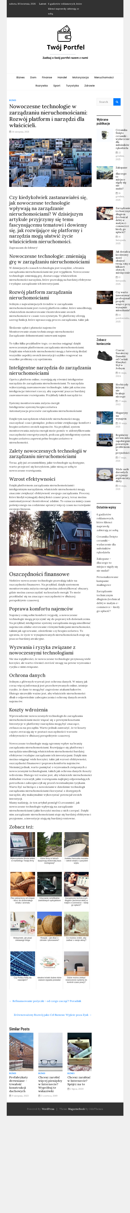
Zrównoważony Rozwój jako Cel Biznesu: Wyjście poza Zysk (53, 1014)
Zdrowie (89, 85)
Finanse (47, 77)
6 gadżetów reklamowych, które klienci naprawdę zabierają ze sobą (65, 8)
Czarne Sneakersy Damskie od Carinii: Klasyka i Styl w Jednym (122, 359)
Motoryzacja (80, 77)
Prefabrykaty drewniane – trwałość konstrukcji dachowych (18, 1084)
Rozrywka (42, 85)
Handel (62, 77)
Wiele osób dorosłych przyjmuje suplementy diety (123, 475)
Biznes (20, 77)
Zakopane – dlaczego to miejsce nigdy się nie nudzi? (121, 178)
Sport (56, 85)
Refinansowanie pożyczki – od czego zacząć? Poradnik (45, 1001)
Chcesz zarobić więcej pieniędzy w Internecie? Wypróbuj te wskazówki (50, 1084)
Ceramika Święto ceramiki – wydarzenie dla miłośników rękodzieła (123, 138)
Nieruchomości (104, 77)
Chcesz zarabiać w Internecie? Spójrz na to (79, 1080)
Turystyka (72, 85)
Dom (33, 77)
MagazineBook (76, 1109)
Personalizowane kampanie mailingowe (107, 580)
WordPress (48, 1109)
